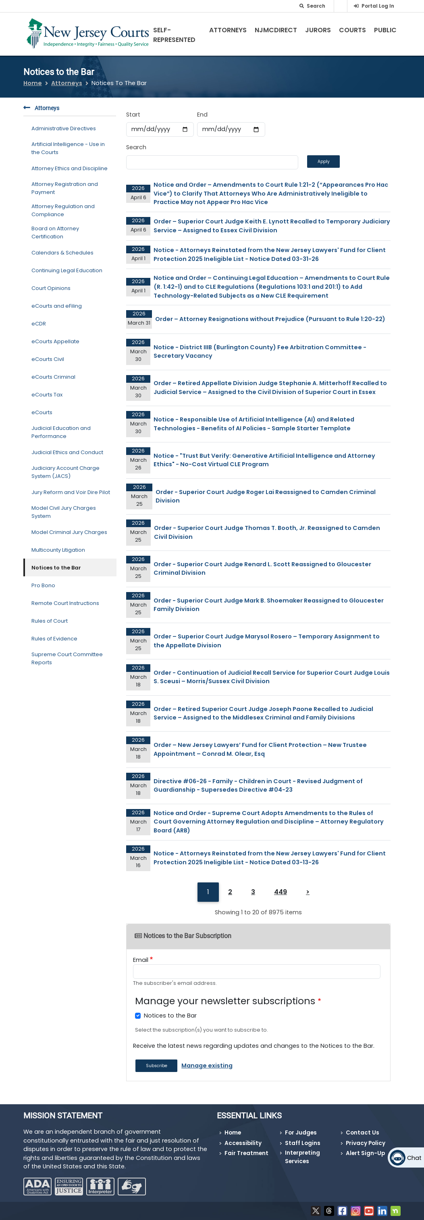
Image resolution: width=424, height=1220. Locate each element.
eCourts (41, 412)
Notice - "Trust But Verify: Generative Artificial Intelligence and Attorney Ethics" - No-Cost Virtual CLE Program (264, 460)
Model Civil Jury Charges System (63, 512)
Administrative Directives (63, 128)
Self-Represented (174, 34)
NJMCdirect (276, 30)
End (202, 115)
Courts (352, 30)
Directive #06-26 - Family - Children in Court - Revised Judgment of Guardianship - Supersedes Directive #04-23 (258, 785)
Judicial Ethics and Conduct (67, 452)
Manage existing (207, 1066)
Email (140, 960)
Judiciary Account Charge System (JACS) (65, 472)
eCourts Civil (47, 359)
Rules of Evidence (54, 638)
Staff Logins (302, 1143)
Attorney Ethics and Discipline (69, 168)
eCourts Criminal (53, 377)
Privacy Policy (365, 1143)
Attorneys (228, 30)
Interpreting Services (302, 1157)
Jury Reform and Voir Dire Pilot (70, 492)
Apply (324, 161)
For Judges (301, 1133)
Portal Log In (378, 5)
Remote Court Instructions (65, 603)
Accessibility (243, 1143)
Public (385, 30)
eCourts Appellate (55, 341)
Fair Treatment (246, 1153)
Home (32, 83)
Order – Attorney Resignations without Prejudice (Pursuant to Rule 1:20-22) (270, 319)
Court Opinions (51, 288)
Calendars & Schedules (62, 253)
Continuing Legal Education (66, 270)
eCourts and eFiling (56, 306)
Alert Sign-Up (365, 1153)
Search (136, 147)
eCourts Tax (46, 394)
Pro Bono (43, 585)
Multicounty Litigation (58, 550)
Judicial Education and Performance (61, 432)
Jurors (318, 30)
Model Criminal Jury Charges (69, 532)
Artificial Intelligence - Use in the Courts (68, 148)
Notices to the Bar (56, 567)
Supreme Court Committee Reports (67, 658)
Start (133, 115)
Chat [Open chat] (414, 1158)
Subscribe (156, 1066)
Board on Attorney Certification (55, 232)
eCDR (38, 323)
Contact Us (362, 1133)
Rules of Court (49, 621)
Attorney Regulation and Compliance (63, 210)
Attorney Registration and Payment (64, 188)
